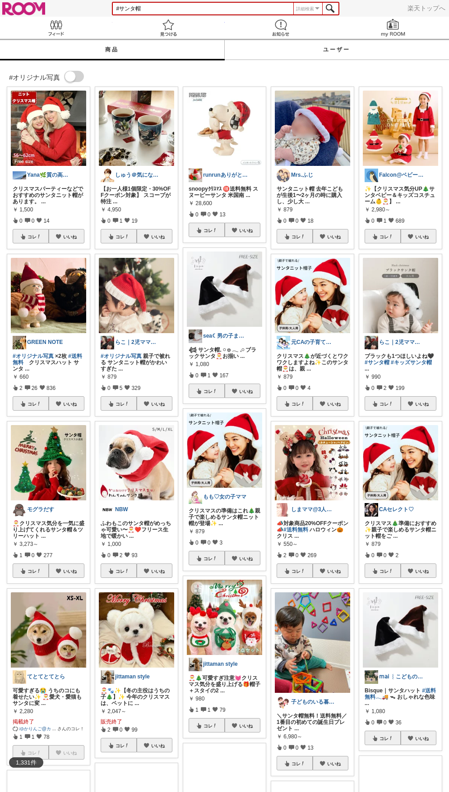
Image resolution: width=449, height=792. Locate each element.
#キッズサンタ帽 (411, 362)
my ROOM (393, 28)
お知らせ (281, 28)
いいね (70, 236)
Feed (56, 28)
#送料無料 (295, 529)
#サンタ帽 (377, 362)
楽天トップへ (426, 8)
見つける (168, 28)
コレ (34, 236)
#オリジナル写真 (33, 356)
